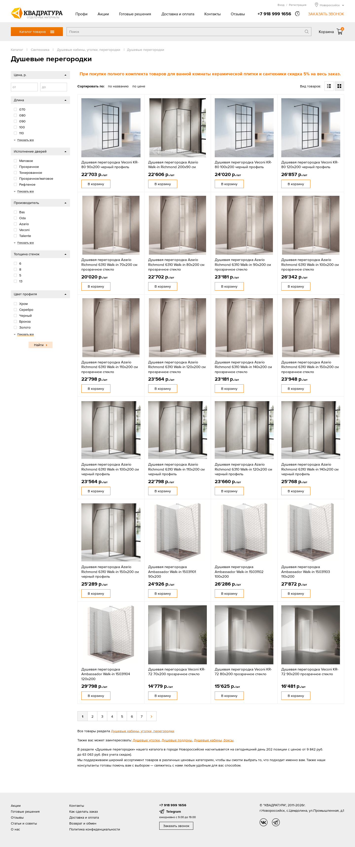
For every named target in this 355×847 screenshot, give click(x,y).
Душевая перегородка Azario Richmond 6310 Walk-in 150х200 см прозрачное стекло (310, 367)
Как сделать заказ (83, 811)
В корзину (96, 184)
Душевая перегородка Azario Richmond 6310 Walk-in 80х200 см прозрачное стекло (176, 264)
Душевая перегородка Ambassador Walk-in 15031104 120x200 (105, 674)
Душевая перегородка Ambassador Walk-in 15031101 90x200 (172, 571)
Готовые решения (135, 14)
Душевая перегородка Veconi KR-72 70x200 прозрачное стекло (176, 671)
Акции (103, 14)
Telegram (173, 811)
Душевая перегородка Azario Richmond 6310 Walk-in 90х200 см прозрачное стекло (243, 264)
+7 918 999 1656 (274, 13)
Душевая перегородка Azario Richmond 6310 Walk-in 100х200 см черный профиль (110, 469)
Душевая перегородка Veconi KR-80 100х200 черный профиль (243, 164)
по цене (138, 86)
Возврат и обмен (82, 823)
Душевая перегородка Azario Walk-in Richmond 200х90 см (173, 164)
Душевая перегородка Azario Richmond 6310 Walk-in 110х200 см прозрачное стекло (109, 367)
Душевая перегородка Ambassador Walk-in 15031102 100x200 (239, 571)
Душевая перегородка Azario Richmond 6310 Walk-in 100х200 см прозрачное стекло (310, 264)
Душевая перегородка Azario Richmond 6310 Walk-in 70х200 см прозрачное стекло (109, 264)
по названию (118, 86)
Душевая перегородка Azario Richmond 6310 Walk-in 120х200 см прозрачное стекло (177, 367)
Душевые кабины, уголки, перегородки (142, 731)
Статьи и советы (24, 823)
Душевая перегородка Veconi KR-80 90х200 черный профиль (110, 164)
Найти (39, 345)
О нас (15, 829)
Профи (81, 14)
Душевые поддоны (176, 740)
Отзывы (238, 14)
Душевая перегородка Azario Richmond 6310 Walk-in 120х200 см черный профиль (243, 469)
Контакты (212, 14)
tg (276, 822)
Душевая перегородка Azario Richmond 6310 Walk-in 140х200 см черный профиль (309, 469)
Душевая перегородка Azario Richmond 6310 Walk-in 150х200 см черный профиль (110, 571)
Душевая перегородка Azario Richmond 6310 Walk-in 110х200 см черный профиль (176, 469)
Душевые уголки (146, 740)
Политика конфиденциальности (94, 829)
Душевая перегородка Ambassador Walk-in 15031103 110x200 (305, 571)
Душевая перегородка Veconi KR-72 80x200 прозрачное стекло (243, 671)
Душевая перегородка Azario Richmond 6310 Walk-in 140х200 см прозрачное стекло (243, 367)
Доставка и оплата (177, 14)
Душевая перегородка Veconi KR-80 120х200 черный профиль (309, 164)
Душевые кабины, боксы (213, 740)
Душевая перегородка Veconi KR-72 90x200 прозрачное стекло (309, 671)
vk (263, 822)
